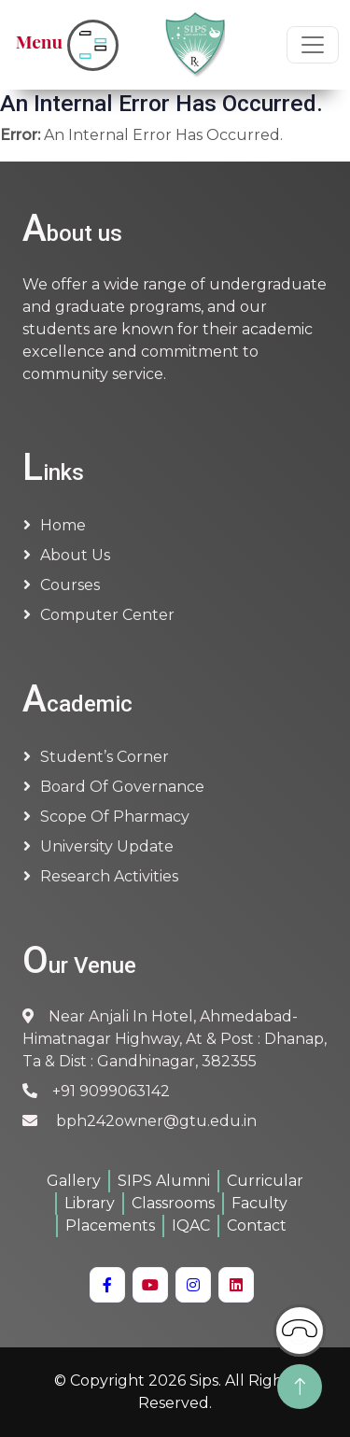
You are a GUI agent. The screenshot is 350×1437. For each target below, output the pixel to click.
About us (75, 555)
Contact (257, 1225)
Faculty (259, 1203)
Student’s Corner (104, 757)
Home (63, 525)
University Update (107, 846)
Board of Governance (122, 787)
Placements (110, 1225)
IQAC (191, 1225)
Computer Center (107, 615)
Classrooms (173, 1203)
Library (89, 1203)
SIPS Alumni (164, 1181)
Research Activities (109, 876)
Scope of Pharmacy (114, 816)
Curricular (265, 1181)
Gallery (74, 1181)
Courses (70, 585)
